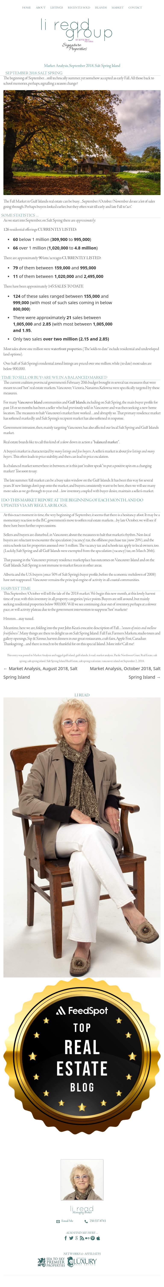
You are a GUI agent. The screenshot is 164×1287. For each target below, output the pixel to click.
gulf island (69, 655)
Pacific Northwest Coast (127, 655)
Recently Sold (79, 8)
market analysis (105, 655)
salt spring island (36, 661)
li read (92, 655)
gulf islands (82, 655)
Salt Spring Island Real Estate (62, 661)
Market (118, 8)
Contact (135, 8)
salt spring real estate (90, 661)
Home (26, 8)
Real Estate (146, 655)
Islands (101, 8)
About (40, 8)
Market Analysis (42, 655)
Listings (56, 8)
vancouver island (111, 661)
